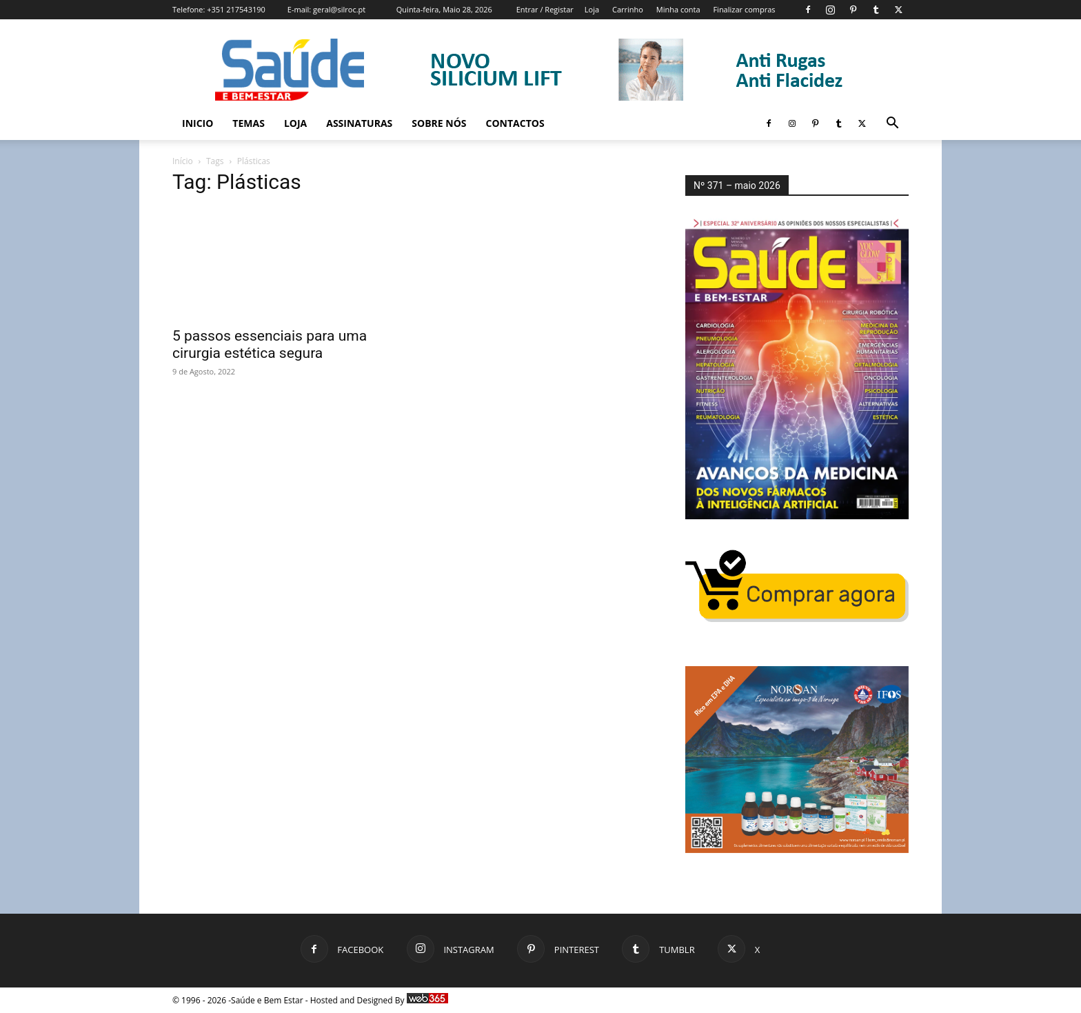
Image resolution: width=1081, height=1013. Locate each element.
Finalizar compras (744, 9)
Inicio (197, 123)
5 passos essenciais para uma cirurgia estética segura (269, 344)
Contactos (515, 123)
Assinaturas (359, 123)
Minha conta (678, 9)
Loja (592, 9)
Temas (248, 123)
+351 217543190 (236, 9)
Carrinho (627, 9)
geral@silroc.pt (339, 9)
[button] (892, 124)
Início (182, 161)
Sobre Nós (439, 123)
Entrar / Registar (545, 9)
